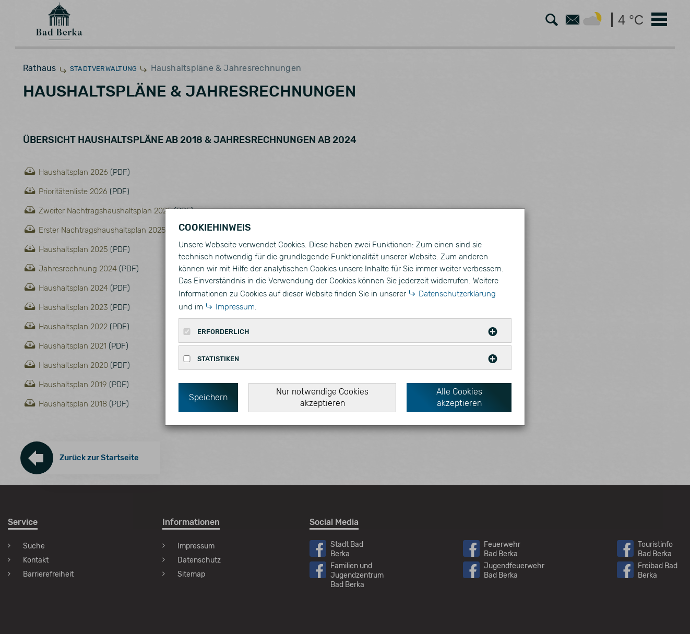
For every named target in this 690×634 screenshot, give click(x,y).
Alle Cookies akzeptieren (459, 397)
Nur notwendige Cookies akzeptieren (322, 397)
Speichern (208, 397)
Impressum (235, 307)
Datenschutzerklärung (457, 293)
